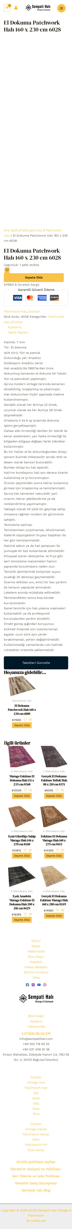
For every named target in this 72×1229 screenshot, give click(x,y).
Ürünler (34, 311)
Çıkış (36, 977)
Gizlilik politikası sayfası (36, 1162)
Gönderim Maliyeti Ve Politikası (36, 1169)
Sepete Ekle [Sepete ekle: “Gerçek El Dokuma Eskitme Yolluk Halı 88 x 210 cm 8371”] (54, 795)
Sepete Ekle (34, 277)
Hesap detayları (36, 967)
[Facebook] (27, 984)
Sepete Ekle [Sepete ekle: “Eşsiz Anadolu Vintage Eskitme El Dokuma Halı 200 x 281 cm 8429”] (22, 919)
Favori (36, 941)
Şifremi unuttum (36, 972)
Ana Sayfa (11, 230)
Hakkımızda (36, 951)
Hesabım (36, 962)
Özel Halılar (36, 1150)
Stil (36, 1093)
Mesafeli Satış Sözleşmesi (36, 1183)
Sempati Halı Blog (36, 1190)
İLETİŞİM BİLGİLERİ (36, 1033)
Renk (36, 1098)
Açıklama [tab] (14, 327)
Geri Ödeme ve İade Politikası (36, 1176)
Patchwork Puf (36, 1145)
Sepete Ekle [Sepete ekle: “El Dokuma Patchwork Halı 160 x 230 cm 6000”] (22, 725)
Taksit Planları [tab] (18, 332)
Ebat (36, 1108)
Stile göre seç (32, 230)
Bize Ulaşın (36, 956)
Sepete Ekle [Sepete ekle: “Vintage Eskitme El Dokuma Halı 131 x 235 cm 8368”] (22, 795)
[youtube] (39, 984)
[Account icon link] (16, 7)
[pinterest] (44, 984)
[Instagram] (33, 984)
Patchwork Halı (15, 311)
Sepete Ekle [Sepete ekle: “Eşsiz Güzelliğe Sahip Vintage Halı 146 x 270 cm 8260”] (22, 855)
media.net (38, 1220)
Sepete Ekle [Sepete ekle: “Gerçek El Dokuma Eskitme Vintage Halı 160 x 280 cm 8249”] (54, 915)
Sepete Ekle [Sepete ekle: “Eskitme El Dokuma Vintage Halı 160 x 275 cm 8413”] (54, 855)
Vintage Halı (36, 1082)
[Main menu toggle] (61, 8)
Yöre (36, 1114)
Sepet (36, 946)
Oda (36, 1103)
